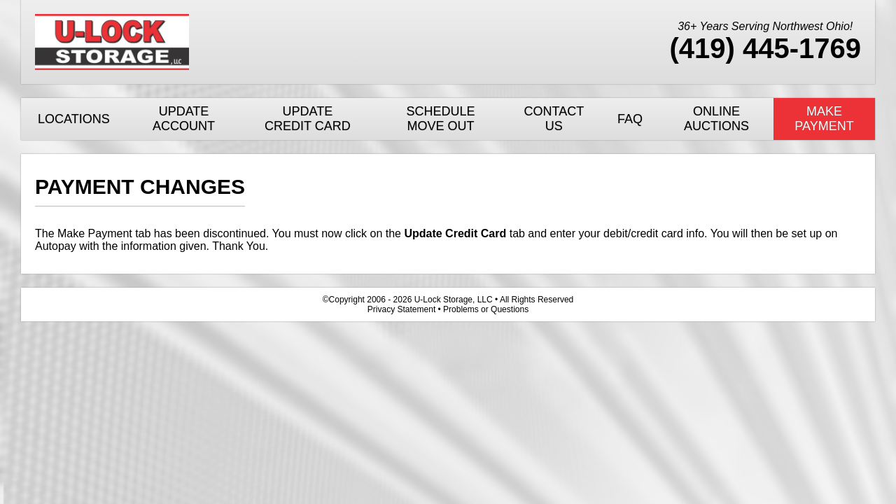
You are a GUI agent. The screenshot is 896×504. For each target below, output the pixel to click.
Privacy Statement (401, 309)
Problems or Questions (485, 309)
